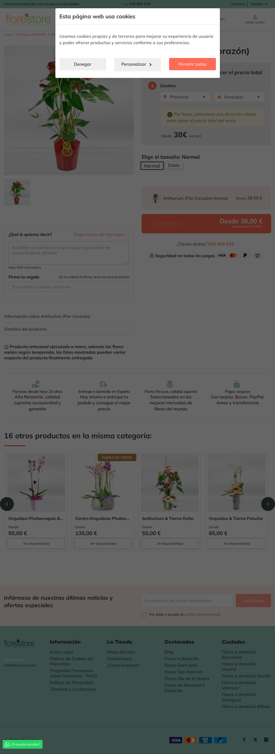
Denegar (82, 64)
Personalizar (137, 64)
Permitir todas (192, 64)
